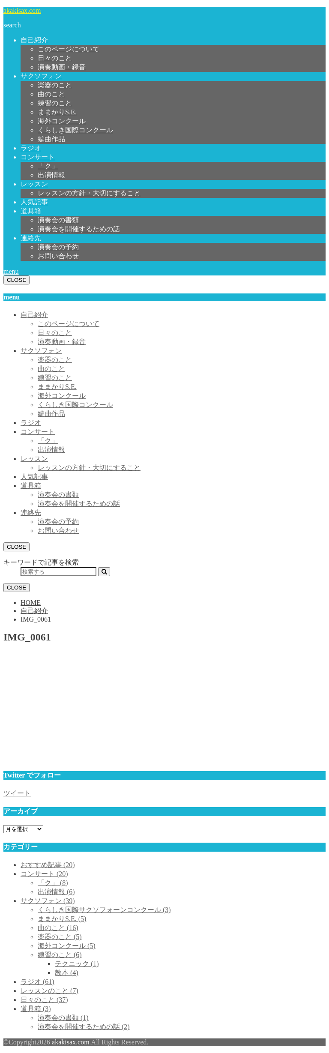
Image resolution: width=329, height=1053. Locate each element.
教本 (66, 972)
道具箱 (31, 211)
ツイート (17, 793)
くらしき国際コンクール (75, 130)
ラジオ (31, 148)
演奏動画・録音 (62, 67)
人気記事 (34, 202)
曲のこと (51, 94)
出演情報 (51, 175)
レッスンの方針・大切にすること (89, 193)
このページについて (68, 49)
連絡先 (31, 238)
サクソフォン (41, 76)
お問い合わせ (58, 256)
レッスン (34, 184)
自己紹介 (34, 40)
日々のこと (55, 58)
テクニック (77, 963)
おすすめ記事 (48, 864)
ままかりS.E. (57, 112)
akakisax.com (22, 10)
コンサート (38, 157)
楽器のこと (55, 85)
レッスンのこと (49, 990)
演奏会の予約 (58, 247)
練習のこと (55, 103)
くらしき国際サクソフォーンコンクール (104, 909)
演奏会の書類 (58, 220)
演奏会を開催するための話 (79, 229)
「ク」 (48, 166)
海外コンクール (62, 121)
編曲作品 (51, 139)
